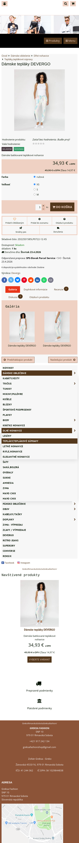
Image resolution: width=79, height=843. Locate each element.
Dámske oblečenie (40, 373)
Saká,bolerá (11, 467)
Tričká (40, 383)
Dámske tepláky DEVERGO (39, 629)
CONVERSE (9, 550)
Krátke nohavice (14, 425)
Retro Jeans (10, 540)
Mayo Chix (9, 493)
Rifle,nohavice (12, 451)
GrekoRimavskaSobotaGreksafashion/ (39, 569)
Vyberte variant (39, 659)
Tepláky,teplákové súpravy (20, 441)
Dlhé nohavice (40, 430)
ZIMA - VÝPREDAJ (13, 524)
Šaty (5, 461)
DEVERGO (8, 535)
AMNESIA (8, 482)
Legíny (7, 435)
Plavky (7, 414)
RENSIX (7, 556)
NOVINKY (8, 367)
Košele (7, 399)
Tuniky (7, 388)
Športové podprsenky (17, 409)
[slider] (38, 143)
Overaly (8, 472)
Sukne (7, 477)
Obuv (40, 509)
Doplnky (40, 519)
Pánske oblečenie (40, 503)
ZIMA (6, 488)
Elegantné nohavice (16, 456)
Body (40, 420)
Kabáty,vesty (11, 378)
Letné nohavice (13, 446)
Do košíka (62, 207)
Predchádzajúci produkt (18, 359)
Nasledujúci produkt (62, 359)
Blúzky (7, 404)
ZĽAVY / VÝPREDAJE (14, 529)
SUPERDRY (9, 545)
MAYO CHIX (9, 498)
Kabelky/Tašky (12, 514)
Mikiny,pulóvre (13, 394)
